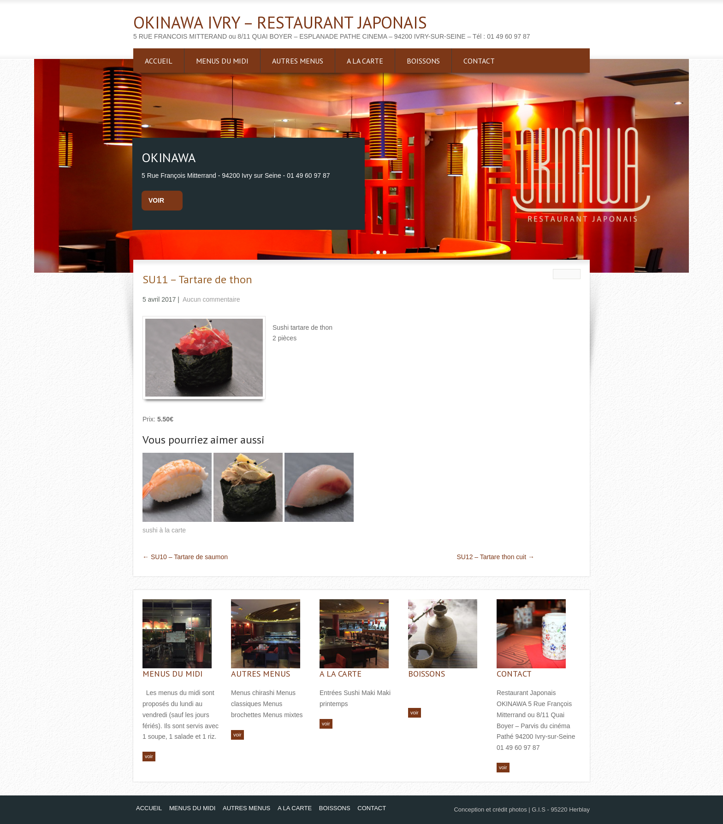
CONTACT (479, 60)
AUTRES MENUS (297, 60)
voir (156, 200)
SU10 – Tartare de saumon (185, 557)
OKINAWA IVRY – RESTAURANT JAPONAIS (280, 22)
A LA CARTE (365, 60)
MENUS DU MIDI (222, 60)
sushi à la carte (164, 530)
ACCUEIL (158, 60)
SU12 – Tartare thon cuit (495, 557)
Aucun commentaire (211, 299)
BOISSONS (423, 60)
